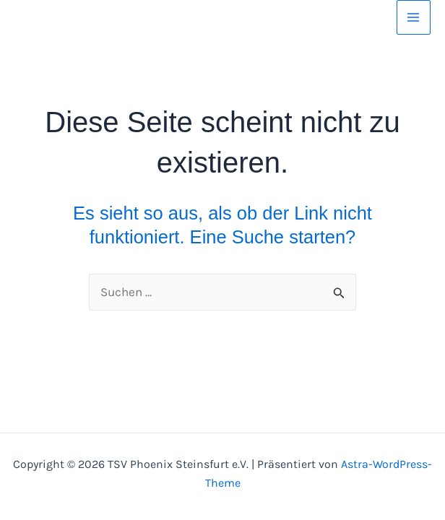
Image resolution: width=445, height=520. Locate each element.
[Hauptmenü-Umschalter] (414, 17)
